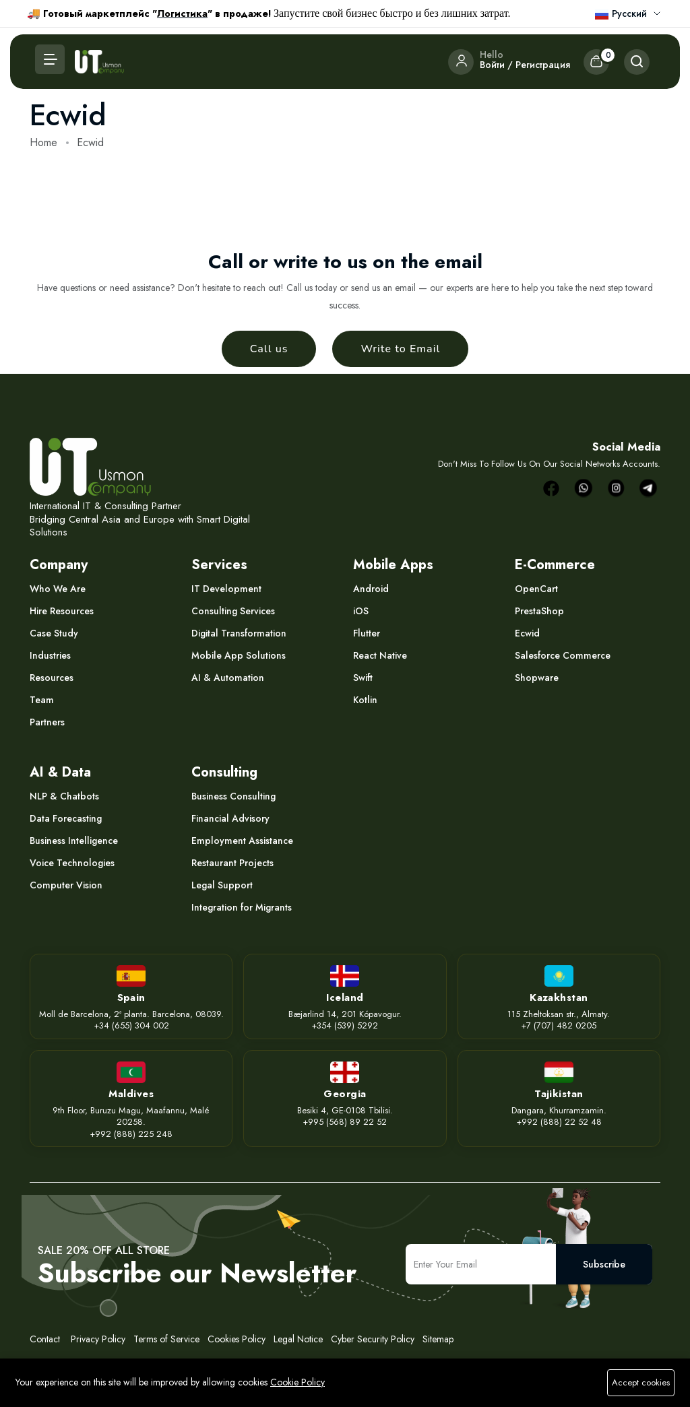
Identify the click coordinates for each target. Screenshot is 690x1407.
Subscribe (604, 1264)
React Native (380, 655)
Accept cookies (641, 1382)
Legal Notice (299, 1339)
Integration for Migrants (241, 907)
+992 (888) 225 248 (131, 1133)
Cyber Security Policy (372, 1339)
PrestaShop (539, 611)
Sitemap (437, 1339)
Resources (51, 677)
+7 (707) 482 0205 (558, 1025)
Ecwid (527, 633)
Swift (363, 677)
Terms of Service (166, 1339)
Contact (45, 1339)
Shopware (537, 677)
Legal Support (222, 885)
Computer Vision (66, 885)
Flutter (366, 633)
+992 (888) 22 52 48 (559, 1121)
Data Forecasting (66, 818)
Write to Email (400, 348)
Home (43, 142)
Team (42, 700)
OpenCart (536, 588)
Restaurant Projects (232, 863)
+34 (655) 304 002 (131, 1025)
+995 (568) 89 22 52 (345, 1121)
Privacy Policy (96, 1339)
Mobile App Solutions (238, 655)
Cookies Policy (236, 1339)
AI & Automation (227, 677)
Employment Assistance (242, 840)
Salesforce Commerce (562, 655)
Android (371, 588)
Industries (50, 655)
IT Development (226, 588)
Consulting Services (233, 611)
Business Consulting (233, 796)
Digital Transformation (238, 633)
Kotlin (365, 700)
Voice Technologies (72, 863)
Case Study (54, 633)
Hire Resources (62, 611)
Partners (47, 722)
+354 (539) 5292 (344, 1025)
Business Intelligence (74, 840)
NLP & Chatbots (64, 796)
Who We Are (58, 588)
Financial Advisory (230, 818)
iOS (361, 611)
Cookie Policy (297, 1382)
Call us (269, 348)
